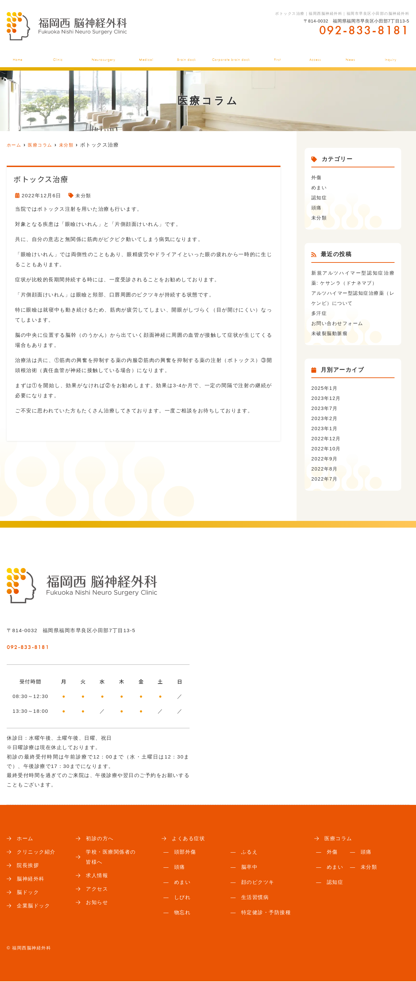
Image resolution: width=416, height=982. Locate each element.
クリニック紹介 (56, 56)
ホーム (15, 56)
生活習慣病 (255, 898)
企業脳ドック (232, 56)
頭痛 (316, 207)
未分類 (83, 195)
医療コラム (339, 839)
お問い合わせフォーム (339, 323)
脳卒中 (249, 867)
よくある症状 (147, 56)
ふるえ (249, 852)
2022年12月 (326, 438)
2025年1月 (325, 388)
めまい (319, 187)
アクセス (315, 56)
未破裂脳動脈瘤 (330, 333)
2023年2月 (325, 418)
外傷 (316, 177)
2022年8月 (325, 469)
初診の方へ (277, 56)
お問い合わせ (392, 56)
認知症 (319, 197)
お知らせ (351, 56)
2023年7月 (325, 408)
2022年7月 (325, 479)
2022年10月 (326, 448)
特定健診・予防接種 (266, 913)
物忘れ (182, 913)
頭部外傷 (185, 852)
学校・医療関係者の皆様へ (112, 858)
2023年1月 (325, 428)
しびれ (182, 898)
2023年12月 (326, 398)
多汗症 (319, 313)
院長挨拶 (28, 867)
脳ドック (188, 56)
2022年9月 (325, 458)
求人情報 (97, 878)
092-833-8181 (48, 645)
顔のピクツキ (257, 883)
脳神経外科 (103, 56)
